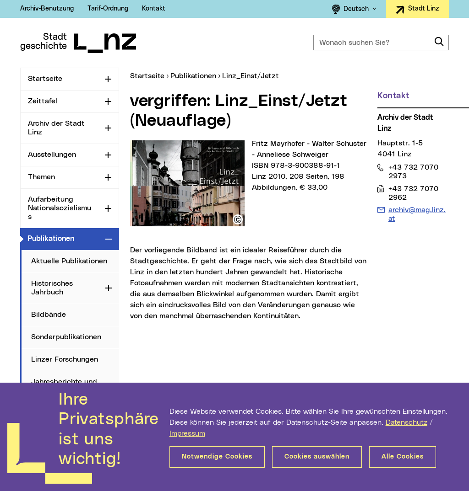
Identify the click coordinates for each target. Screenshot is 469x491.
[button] (238, 219)
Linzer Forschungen (64, 359)
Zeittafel (42, 101)
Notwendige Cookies (217, 457)
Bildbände (48, 314)
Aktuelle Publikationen (69, 261)
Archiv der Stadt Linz (56, 128)
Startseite (45, 78)
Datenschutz (406, 422)
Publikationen (64, 238)
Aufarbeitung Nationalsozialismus (59, 208)
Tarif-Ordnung (107, 8)
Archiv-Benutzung (47, 8)
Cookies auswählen (316, 457)
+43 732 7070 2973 (413, 171)
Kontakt (153, 8)
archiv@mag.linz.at (417, 214)
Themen (41, 177)
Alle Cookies (403, 457)
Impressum (187, 433)
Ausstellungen (52, 154)
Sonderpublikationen (66, 337)
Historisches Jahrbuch (52, 288)
